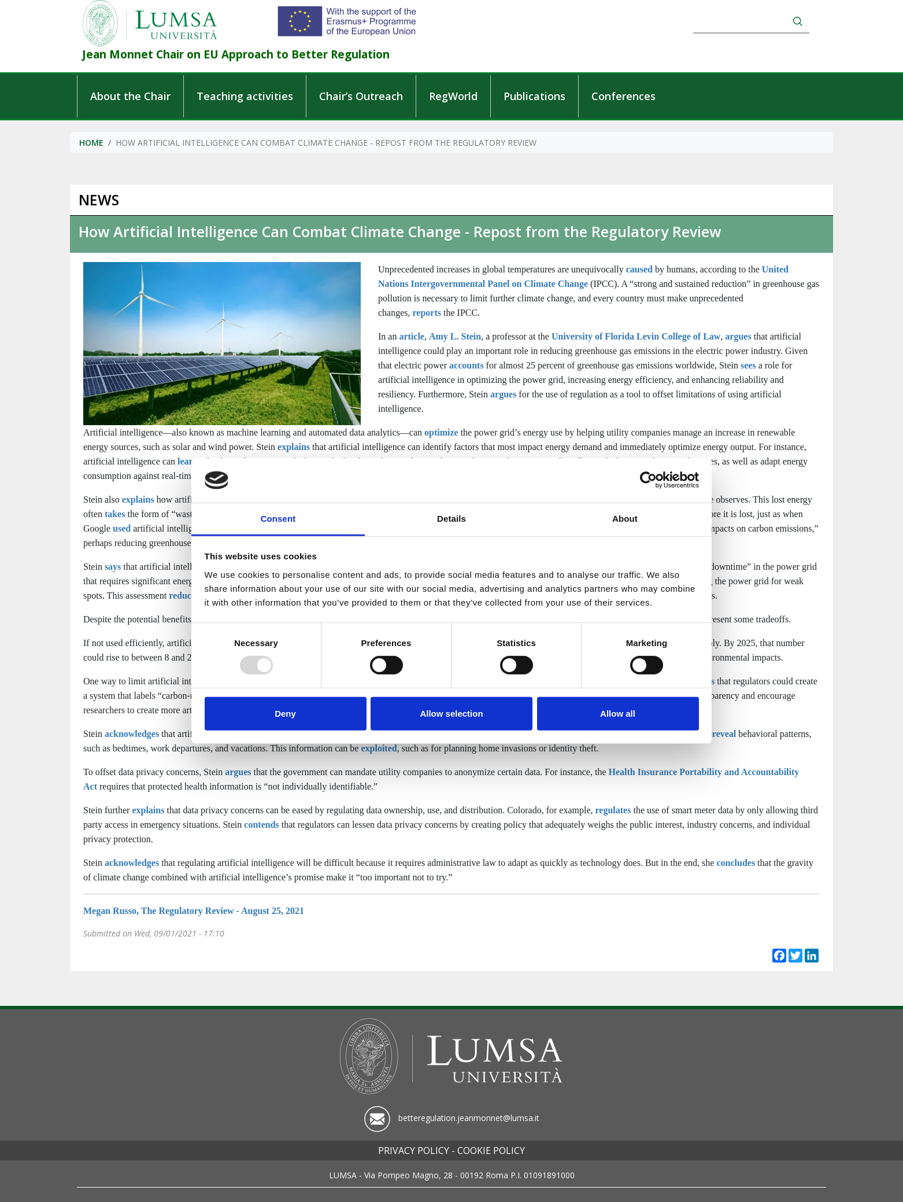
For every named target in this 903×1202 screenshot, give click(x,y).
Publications (534, 96)
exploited (379, 748)
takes (115, 514)
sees (748, 365)
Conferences (623, 96)
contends (261, 824)
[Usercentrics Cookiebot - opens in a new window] (648, 480)
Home (91, 142)
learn (187, 461)
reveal (724, 734)
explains (293, 447)
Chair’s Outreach (361, 96)
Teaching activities (245, 96)
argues (738, 336)
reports (427, 313)
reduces (184, 595)
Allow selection (451, 713)
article (411, 336)
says (113, 566)
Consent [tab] (278, 518)
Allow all (617, 713)
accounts (466, 365)
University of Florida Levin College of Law (636, 336)
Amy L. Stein (455, 336)
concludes (735, 863)
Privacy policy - (416, 1150)
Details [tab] (451, 518)
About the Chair (130, 96)
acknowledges (132, 734)
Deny (285, 713)
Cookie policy (491, 1150)
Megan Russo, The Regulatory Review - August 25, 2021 (193, 911)
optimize (441, 432)
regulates (613, 810)
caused (639, 269)
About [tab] (625, 518)
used (122, 528)
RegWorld (453, 96)
